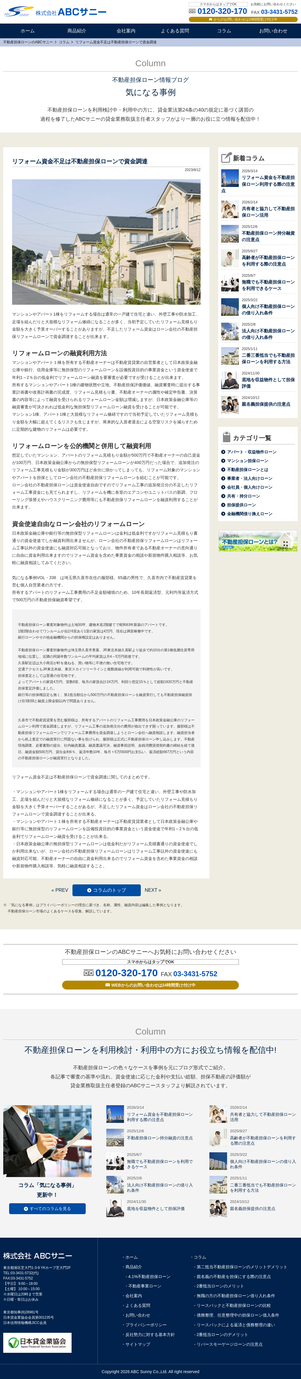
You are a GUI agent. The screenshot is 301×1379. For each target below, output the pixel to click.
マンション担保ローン (247, 460)
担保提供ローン (241, 505)
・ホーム (129, 1257)
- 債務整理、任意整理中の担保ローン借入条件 (236, 1315)
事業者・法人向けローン (249, 478)
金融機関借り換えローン (249, 513)
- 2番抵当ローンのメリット (219, 1286)
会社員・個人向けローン (249, 487)
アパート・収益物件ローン (252, 452)
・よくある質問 (135, 1305)
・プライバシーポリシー (144, 1324)
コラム (224, 30)
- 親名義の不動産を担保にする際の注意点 (232, 1276)
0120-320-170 (126, 972)
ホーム (28, 30)
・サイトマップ (135, 1344)
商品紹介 (76, 30)
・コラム (198, 1257)
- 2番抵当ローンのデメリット (221, 1334)
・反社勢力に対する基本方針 (148, 1334)
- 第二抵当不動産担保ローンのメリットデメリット (240, 1266)
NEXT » (153, 890)
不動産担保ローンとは (247, 469)
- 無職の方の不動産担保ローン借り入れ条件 (234, 1295)
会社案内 (126, 30)
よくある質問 (175, 30)
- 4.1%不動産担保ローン (148, 1276)
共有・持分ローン (243, 496)
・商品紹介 (131, 1266)
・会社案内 (131, 1295)
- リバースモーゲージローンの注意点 (228, 1344)
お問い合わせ (273, 30)
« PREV (60, 890)
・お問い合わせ (135, 1315)
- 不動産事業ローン (143, 1286)
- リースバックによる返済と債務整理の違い (234, 1324)
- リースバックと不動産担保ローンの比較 (232, 1305)
